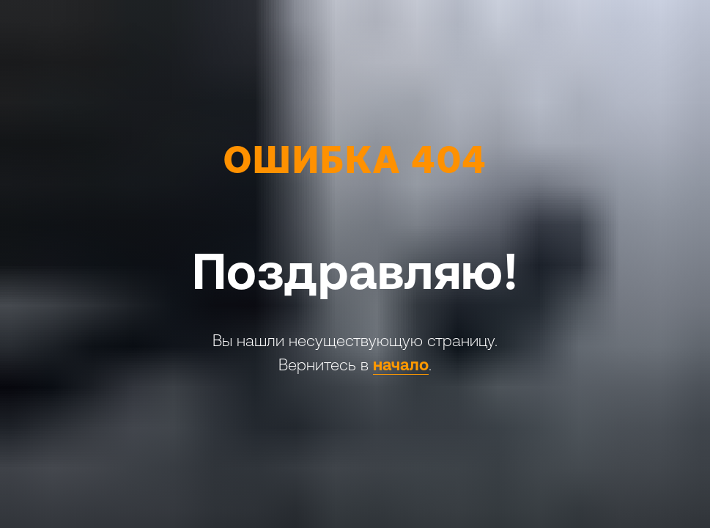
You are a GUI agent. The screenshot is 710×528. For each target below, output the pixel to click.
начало (401, 365)
